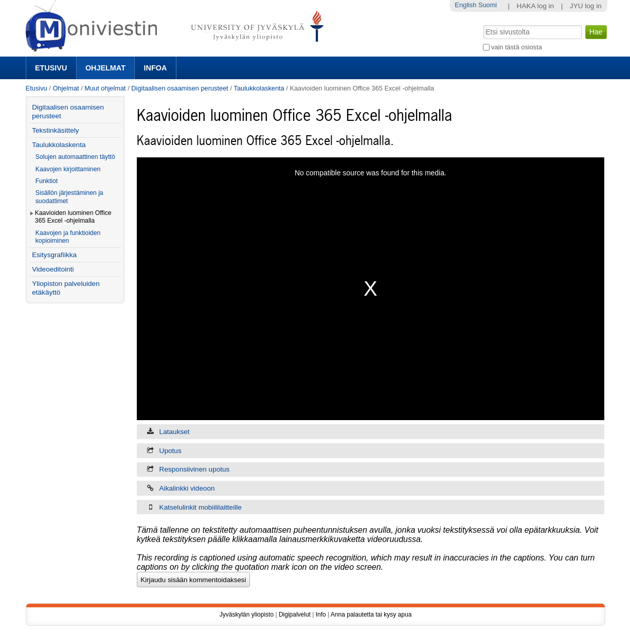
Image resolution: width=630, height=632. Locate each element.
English (465, 5)
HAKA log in (535, 6)
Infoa (155, 68)
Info (321, 614)
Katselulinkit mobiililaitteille (200, 507)
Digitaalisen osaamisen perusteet (179, 88)
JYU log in (586, 6)
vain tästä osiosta (516, 47)
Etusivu (51, 68)
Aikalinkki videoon (187, 488)
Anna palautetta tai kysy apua (371, 614)
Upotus (170, 451)
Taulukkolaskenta (259, 88)
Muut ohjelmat (104, 88)
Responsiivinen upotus (194, 469)
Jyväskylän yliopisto (247, 614)
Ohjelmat (105, 68)
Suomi (487, 5)
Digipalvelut (295, 614)
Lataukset (174, 432)
